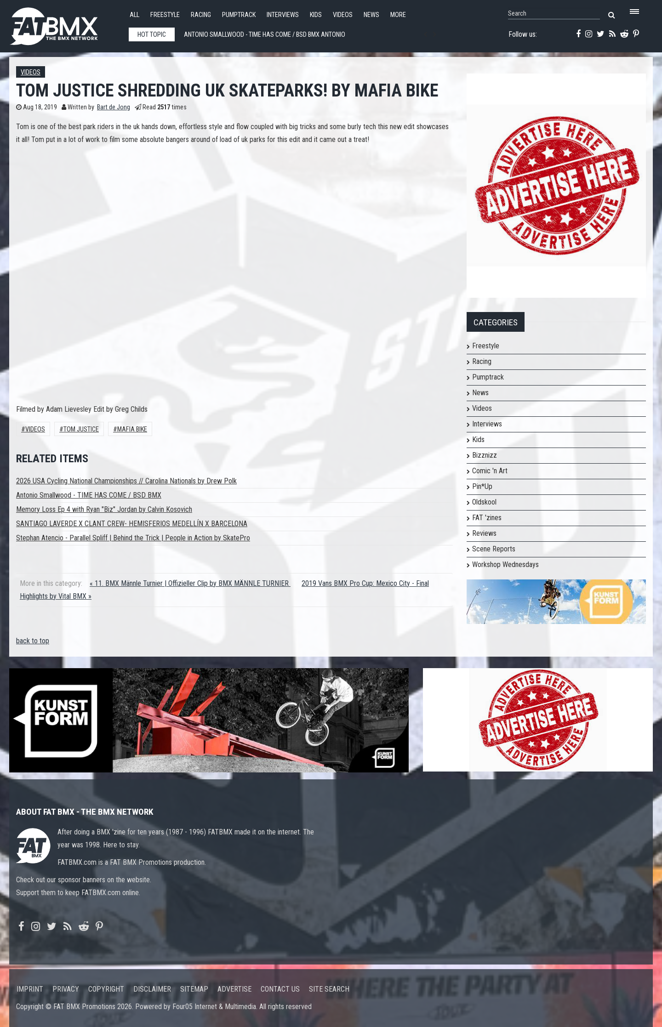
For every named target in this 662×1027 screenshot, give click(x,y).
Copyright (106, 989)
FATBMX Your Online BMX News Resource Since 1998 (64, 23)
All (134, 15)
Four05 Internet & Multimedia (214, 1006)
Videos (343, 15)
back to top (32, 640)
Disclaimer (152, 989)
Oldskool (484, 502)
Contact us (280, 989)
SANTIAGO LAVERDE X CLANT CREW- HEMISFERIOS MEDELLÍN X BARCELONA (131, 523)
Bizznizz (484, 455)
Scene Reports (493, 549)
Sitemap (194, 989)
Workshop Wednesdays (505, 564)
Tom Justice (81, 429)
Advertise (234, 989)
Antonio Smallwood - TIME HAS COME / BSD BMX (88, 495)
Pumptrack (239, 15)
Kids (316, 15)
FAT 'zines (487, 517)
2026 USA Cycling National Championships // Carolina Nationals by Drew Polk (126, 481)
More (398, 15)
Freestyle (165, 15)
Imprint (30, 989)
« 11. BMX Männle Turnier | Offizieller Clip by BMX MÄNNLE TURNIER (190, 583)
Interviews (283, 15)
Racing (201, 15)
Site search (329, 989)
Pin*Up (482, 486)
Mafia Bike (132, 429)
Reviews (484, 533)
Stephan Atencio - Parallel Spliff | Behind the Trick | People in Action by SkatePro (133, 537)
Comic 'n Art (490, 470)
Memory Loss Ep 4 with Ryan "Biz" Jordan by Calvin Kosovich (104, 509)
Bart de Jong (113, 107)
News (371, 15)
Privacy (65, 989)
